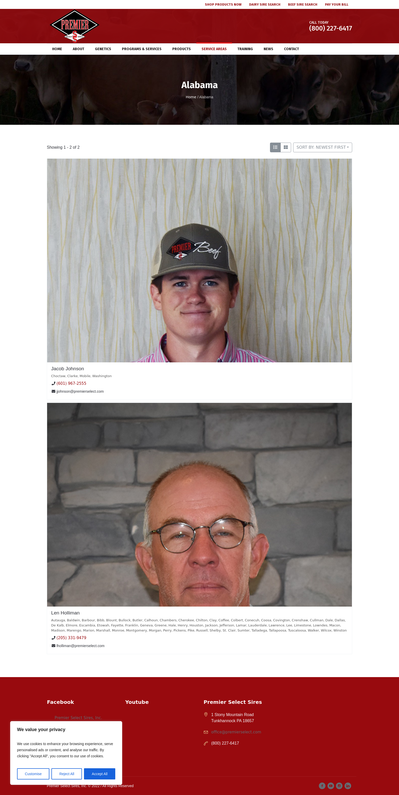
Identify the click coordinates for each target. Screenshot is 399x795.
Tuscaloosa (297, 630)
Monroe (118, 630)
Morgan (155, 630)
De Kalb (57, 625)
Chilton (202, 620)
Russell (202, 630)
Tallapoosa (277, 630)
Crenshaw (300, 620)
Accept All (99, 774)
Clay (213, 620)
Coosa (266, 620)
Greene (160, 625)
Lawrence (276, 625)
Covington (281, 620)
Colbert (237, 620)
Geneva (146, 625)
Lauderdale (257, 625)
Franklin (131, 625)
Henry (183, 625)
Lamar (241, 625)
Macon (334, 625)
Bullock (125, 620)
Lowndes (320, 625)
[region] (66, 753)
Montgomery (136, 630)
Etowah (103, 625)
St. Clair (229, 630)
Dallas (340, 620)
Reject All (66, 774)
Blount (111, 620)
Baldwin (73, 620)
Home (191, 97)
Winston (340, 630)
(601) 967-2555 (71, 383)
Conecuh (252, 620)
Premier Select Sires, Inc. (78, 718)
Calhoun (151, 620)
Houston (196, 625)
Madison (58, 630)
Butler (137, 620)
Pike (191, 630)
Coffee (223, 620)
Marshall (103, 630)
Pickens (180, 630)
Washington (102, 376)
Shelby (215, 630)
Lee (289, 625)
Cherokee (186, 620)
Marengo (74, 630)
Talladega (259, 630)
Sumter (243, 630)
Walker (313, 630)
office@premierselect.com (236, 732)
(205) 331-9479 (71, 638)
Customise (33, 774)
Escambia (87, 625)
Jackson (211, 625)
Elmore (72, 625)
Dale (329, 620)
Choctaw (58, 376)
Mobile (85, 376)
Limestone (302, 625)
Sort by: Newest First (321, 147)
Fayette (117, 625)
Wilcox (326, 630)
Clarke (72, 376)
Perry (167, 630)
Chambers (168, 620)
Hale (172, 625)
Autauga (58, 620)
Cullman (316, 620)
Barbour (88, 620)
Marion (88, 630)
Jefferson (227, 625)
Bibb (100, 620)
